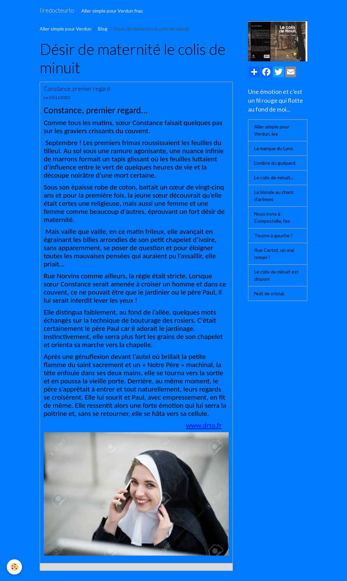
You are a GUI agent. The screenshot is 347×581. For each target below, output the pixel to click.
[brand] (57, 10)
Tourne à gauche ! (273, 235)
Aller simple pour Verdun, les (271, 130)
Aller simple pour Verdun (65, 29)
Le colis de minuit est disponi (276, 275)
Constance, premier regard (77, 88)
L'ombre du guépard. (275, 163)
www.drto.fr (204, 425)
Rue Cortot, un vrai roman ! (274, 253)
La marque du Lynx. (274, 148)
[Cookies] (14, 567)
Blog (102, 29)
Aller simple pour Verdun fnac (112, 11)
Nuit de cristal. (269, 293)
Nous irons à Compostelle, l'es (272, 217)
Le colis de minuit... (273, 177)
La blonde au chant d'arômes (274, 195)
